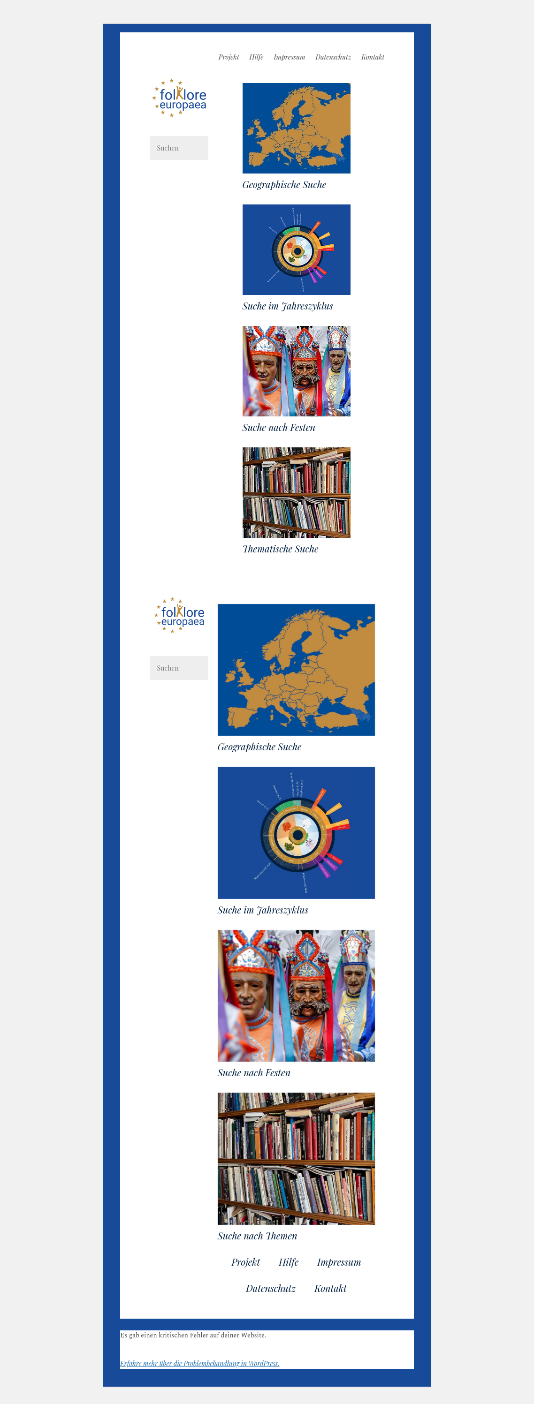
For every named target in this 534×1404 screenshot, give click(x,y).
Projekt (229, 57)
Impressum (289, 57)
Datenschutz (333, 57)
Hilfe (257, 57)
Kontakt (372, 57)
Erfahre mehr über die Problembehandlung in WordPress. (200, 1363)
